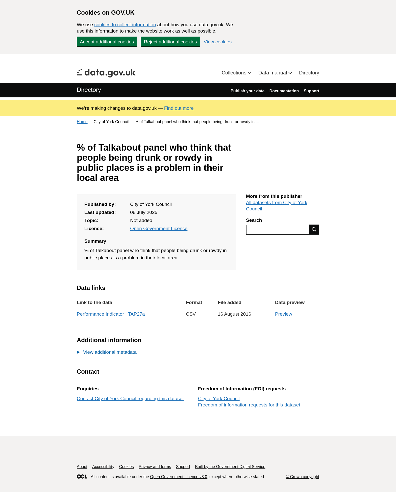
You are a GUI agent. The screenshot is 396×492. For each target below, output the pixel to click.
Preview (283, 314)
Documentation (284, 91)
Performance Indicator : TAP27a (111, 314)
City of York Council (219, 398)
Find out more (179, 108)
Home (82, 122)
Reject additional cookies (170, 41)
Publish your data (247, 91)
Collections (235, 72)
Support (311, 91)
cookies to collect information (125, 24)
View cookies (218, 41)
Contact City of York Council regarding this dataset (130, 398)
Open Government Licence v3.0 (178, 477)
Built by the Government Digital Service (230, 466)
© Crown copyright (302, 477)
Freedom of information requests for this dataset (249, 404)
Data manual (273, 72)
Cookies (126, 466)
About (82, 466)
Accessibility (103, 466)
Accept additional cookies (107, 41)
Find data (314, 229)
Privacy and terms (155, 466)
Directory (309, 72)
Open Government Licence (158, 228)
